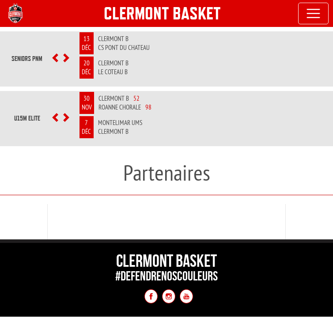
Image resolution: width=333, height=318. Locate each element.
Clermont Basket (162, 13)
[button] (55, 58)
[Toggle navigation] (313, 14)
